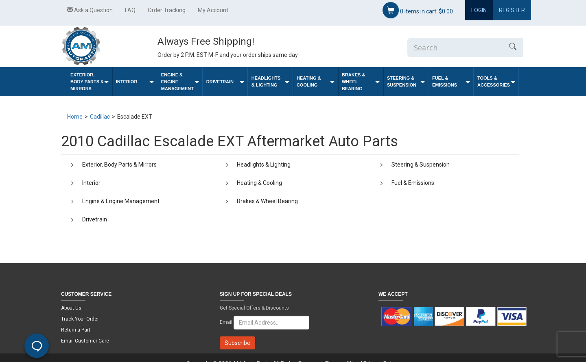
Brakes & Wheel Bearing (361, 81)
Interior (135, 82)
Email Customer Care (85, 341)
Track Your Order (80, 319)
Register (512, 10)
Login (479, 10)
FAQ (130, 10)
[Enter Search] (455, 47)
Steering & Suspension (406, 81)
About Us (71, 308)
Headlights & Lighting (270, 81)
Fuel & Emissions (451, 81)
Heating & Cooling (316, 81)
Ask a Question (90, 10)
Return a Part (75, 330)
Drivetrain (225, 82)
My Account (213, 10)
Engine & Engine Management (180, 81)
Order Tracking (167, 10)
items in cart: (418, 10)
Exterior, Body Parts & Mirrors (89, 81)
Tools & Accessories (496, 81)
